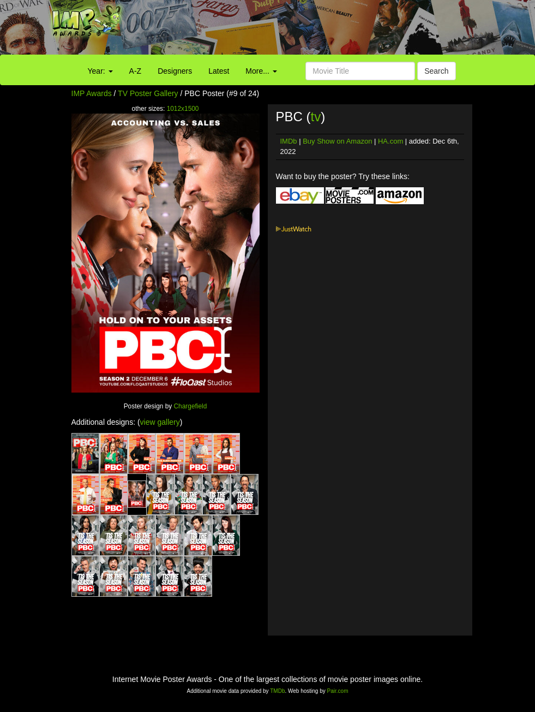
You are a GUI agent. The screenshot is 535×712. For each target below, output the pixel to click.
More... (260, 71)
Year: (100, 71)
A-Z (135, 71)
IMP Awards (91, 93)
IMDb (288, 141)
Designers (175, 71)
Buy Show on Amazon (337, 141)
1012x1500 (183, 108)
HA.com (390, 141)
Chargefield (190, 406)
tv (316, 116)
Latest (218, 71)
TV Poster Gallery (148, 93)
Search (436, 71)
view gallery (160, 422)
